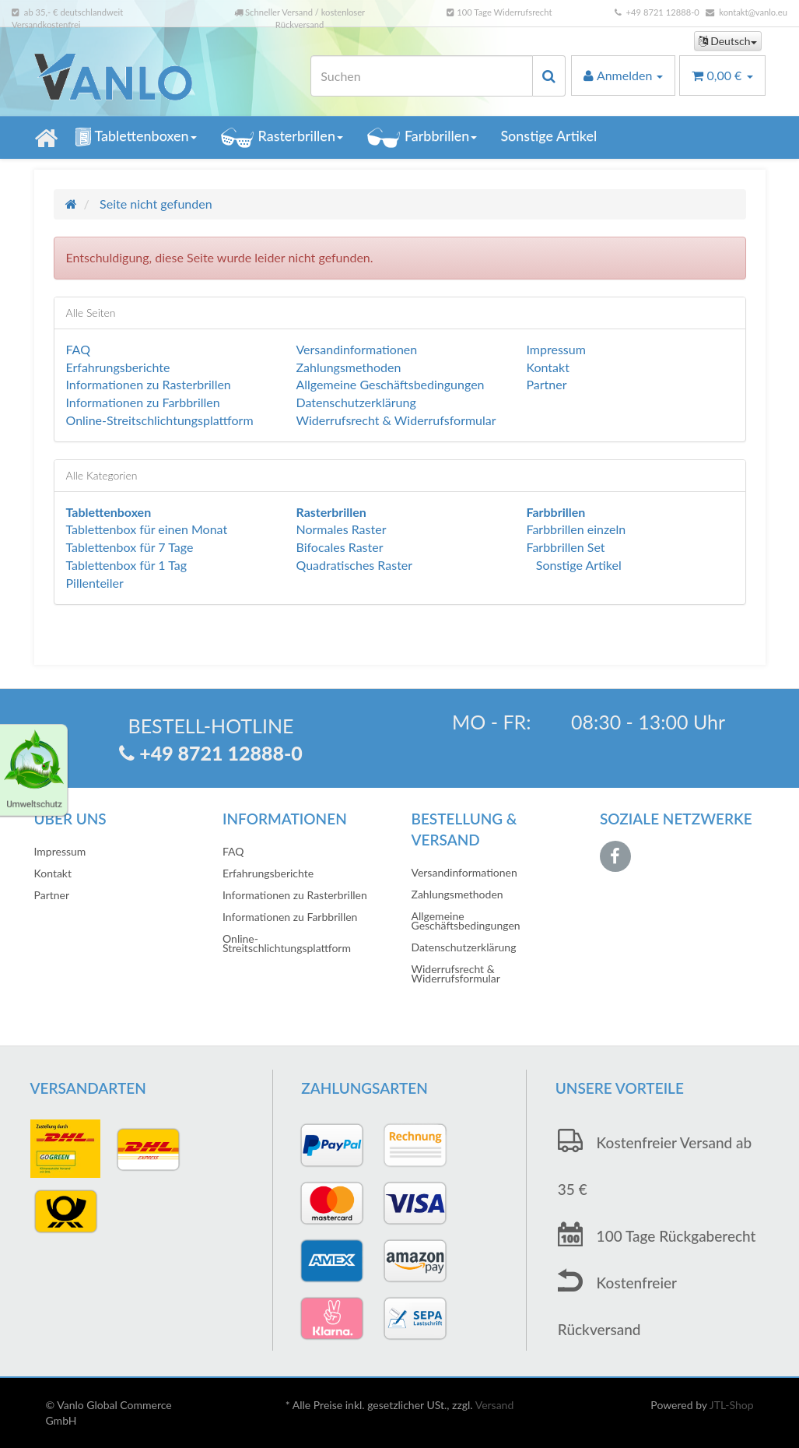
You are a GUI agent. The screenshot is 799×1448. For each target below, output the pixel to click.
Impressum (555, 349)
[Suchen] (421, 76)
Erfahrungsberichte (118, 367)
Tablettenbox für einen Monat (147, 529)
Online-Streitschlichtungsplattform (160, 420)
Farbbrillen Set (565, 546)
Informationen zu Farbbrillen (143, 402)
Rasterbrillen (281, 137)
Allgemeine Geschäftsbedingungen (390, 384)
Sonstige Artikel (548, 135)
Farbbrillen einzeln (576, 529)
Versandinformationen (356, 349)
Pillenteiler (95, 582)
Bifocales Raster (339, 546)
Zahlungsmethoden (348, 367)
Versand (494, 1404)
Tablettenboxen (136, 137)
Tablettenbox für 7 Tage (130, 546)
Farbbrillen (421, 137)
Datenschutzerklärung (355, 402)
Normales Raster (341, 529)
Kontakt (547, 367)
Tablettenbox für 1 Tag (126, 564)
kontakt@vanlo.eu (753, 12)
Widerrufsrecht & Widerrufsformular (396, 420)
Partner (546, 384)
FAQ (78, 349)
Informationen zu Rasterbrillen (148, 384)
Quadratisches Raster (354, 564)
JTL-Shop (732, 1404)
